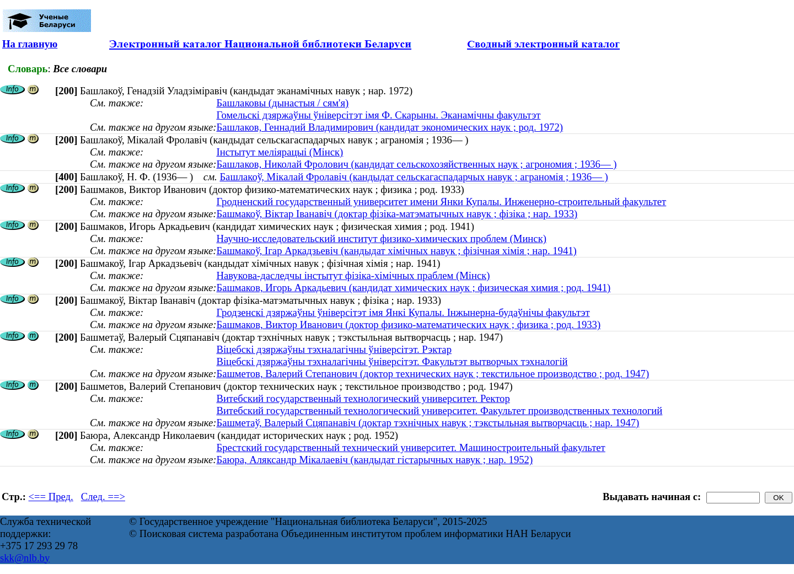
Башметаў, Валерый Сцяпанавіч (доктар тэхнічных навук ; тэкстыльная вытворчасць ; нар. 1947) (427, 422)
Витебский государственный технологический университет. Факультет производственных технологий (439, 410)
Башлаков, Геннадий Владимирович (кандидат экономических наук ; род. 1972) (389, 127)
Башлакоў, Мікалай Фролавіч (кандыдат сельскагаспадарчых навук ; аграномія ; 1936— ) (413, 177)
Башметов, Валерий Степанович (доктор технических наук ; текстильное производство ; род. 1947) (432, 373)
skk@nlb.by (25, 558)
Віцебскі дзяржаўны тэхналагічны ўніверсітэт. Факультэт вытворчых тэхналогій (391, 361)
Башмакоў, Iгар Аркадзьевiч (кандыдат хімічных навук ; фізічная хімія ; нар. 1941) (396, 250)
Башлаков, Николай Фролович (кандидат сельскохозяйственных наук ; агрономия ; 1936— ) (416, 164)
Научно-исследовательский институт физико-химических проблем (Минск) (381, 238)
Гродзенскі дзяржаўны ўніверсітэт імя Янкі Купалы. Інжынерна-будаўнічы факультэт (402, 312)
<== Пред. (51, 496)
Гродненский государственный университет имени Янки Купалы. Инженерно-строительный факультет (441, 201)
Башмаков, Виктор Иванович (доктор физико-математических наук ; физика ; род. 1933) (408, 324)
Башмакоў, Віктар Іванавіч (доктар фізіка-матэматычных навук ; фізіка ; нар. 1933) (396, 213)
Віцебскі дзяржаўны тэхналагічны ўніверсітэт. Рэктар (334, 349)
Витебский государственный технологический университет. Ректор (362, 398)
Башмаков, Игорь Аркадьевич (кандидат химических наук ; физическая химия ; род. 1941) (413, 287)
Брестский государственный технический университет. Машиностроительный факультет (410, 447)
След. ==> (103, 496)
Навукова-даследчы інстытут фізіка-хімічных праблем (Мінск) (353, 275)
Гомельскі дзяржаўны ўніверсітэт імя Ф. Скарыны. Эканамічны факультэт (378, 115)
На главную (29, 44)
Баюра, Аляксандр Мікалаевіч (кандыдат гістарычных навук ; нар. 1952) (374, 459)
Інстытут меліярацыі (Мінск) (279, 152)
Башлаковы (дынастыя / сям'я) (282, 103)
